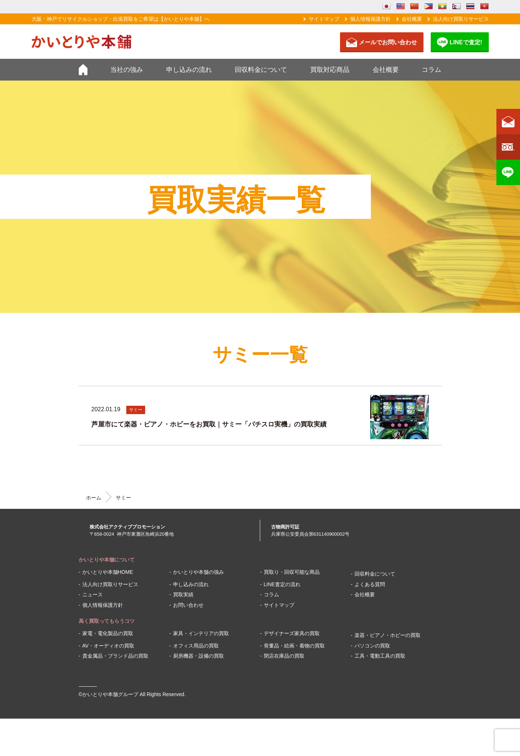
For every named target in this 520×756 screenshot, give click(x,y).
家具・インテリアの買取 (201, 633)
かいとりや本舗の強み (198, 572)
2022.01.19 (105, 409)
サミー (135, 409)
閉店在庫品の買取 (284, 656)
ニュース (92, 594)
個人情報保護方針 (370, 19)
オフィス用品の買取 (196, 646)
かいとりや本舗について (107, 560)
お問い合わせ (188, 605)
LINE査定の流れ (282, 584)
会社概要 (412, 19)
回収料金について (261, 69)
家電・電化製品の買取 (107, 633)
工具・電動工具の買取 (380, 656)
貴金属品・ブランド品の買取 (115, 656)
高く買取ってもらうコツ (107, 621)
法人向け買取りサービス (461, 19)
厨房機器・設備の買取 (198, 656)
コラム (431, 69)
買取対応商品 (329, 69)
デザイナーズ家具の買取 (292, 633)
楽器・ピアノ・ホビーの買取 (388, 635)
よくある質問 (370, 584)
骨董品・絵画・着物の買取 (294, 646)
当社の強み (126, 69)
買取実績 (183, 594)
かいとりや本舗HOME (107, 572)
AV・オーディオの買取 (108, 646)
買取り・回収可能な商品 (292, 572)
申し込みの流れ (189, 69)
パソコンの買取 (372, 646)
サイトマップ (324, 19)
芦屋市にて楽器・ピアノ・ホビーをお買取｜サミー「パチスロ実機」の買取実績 (209, 424)
